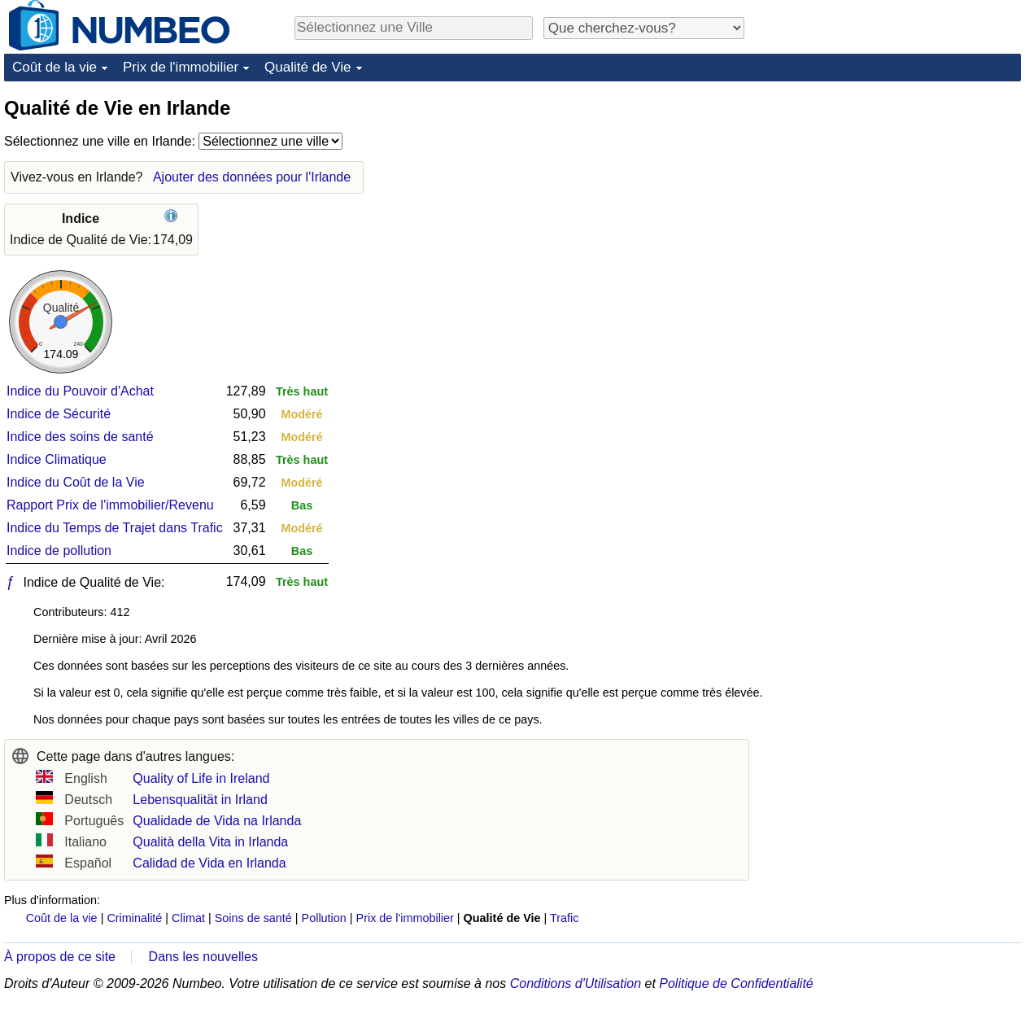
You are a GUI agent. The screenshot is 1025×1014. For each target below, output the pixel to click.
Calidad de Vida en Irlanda (209, 863)
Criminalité (134, 917)
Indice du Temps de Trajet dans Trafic (115, 528)
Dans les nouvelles (203, 957)
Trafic (564, 917)
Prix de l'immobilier (180, 67)
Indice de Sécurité (59, 414)
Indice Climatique (57, 459)
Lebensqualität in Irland (200, 799)
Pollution (324, 917)
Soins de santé (253, 917)
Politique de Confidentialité (736, 983)
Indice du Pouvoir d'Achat (80, 391)
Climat (188, 917)
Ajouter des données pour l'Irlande (252, 177)
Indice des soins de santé (80, 437)
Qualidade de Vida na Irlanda (217, 821)
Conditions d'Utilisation (575, 983)
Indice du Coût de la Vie (76, 482)
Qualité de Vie (307, 67)
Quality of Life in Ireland (201, 778)
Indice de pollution (59, 550)
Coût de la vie (54, 67)
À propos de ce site (60, 957)
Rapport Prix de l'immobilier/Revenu (110, 505)
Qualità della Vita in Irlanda (210, 842)
